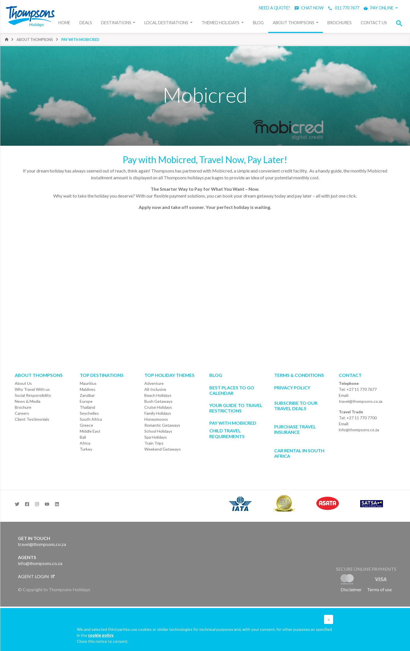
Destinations (116, 22)
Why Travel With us (32, 389)
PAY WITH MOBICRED (232, 423)
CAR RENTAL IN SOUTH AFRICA (299, 453)
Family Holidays (157, 413)
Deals (85, 22)
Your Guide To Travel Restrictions (236, 407)
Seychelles (89, 413)
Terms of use (379, 589)
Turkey (86, 449)
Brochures (339, 22)
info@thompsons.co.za (359, 429)
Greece (86, 425)
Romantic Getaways (162, 425)
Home (64, 22)
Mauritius (88, 383)
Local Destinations (166, 22)
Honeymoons (156, 419)
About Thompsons (294, 22)
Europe (86, 401)
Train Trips (153, 443)
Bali (83, 437)
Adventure (154, 383)
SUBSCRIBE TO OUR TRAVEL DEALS (295, 405)
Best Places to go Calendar (231, 390)
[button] (401, 23)
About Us (23, 383)
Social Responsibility (33, 395)
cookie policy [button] (101, 635)
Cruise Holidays (158, 407)
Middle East (90, 431)
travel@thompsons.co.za (360, 401)
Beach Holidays (157, 395)
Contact (350, 375)
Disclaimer (351, 589)
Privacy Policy (292, 387)
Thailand (87, 407)
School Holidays (158, 431)
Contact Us (374, 22)
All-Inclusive (155, 389)
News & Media (27, 401)
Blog (258, 22)
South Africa (91, 419)
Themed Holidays (221, 22)
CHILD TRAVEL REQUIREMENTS (227, 433)
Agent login (36, 576)
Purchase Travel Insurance (295, 429)
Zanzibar (87, 395)
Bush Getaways (158, 401)
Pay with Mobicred (80, 39)
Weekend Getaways (162, 449)
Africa (85, 443)
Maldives (87, 389)
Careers (22, 413)
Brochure (23, 407)
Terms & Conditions (299, 375)
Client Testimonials (32, 419)
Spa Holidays (155, 437)
